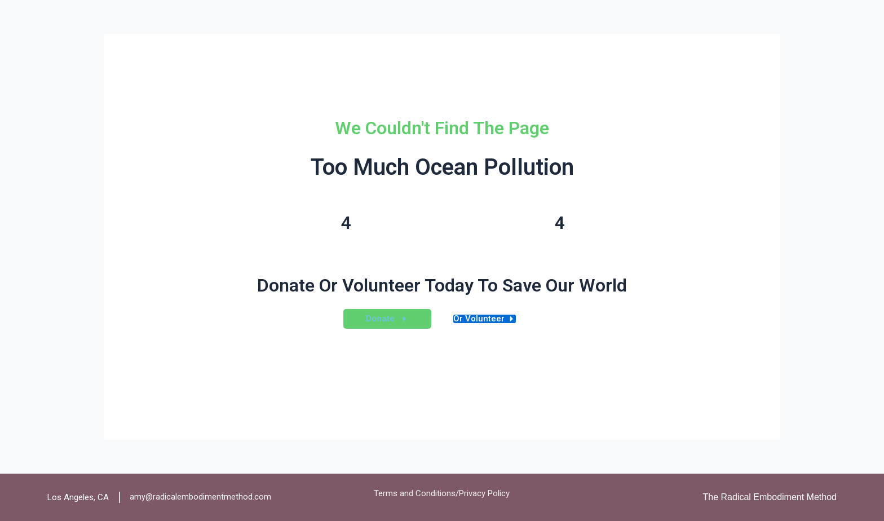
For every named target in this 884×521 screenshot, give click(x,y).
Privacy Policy (484, 493)
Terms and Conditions (415, 493)
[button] (387, 319)
